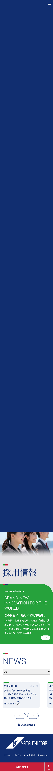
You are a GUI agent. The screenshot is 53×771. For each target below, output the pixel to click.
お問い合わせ (22, 766)
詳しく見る (12, 703)
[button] (20, 716)
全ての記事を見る (27, 724)
